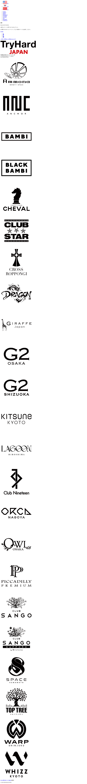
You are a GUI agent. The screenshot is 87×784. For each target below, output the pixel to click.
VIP (3, 18)
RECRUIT (5, 19)
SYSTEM (5, 16)
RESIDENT (5, 15)
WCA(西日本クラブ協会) (5, 780)
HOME (4, 11)
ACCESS (5, 17)
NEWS (4, 13)
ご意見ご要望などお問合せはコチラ (8, 39)
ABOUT (4, 12)
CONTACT (5, 20)
